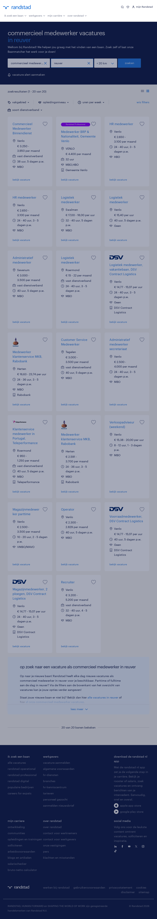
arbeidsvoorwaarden (21, 851)
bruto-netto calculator (22, 870)
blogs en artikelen (19, 857)
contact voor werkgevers (59, 839)
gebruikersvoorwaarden (89, 887)
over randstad (77, 15)
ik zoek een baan (15, 15)
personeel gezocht (55, 799)
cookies (141, 887)
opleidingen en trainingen (25, 839)
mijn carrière (56, 15)
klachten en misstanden (59, 857)
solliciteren (15, 845)
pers (46, 851)
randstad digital (18, 781)
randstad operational (22, 768)
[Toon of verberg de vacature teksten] (145, 91)
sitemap (144, 892)
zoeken (129, 63)
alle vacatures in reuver (103, 697)
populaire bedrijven (21, 787)
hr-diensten (50, 775)
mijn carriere (16, 821)
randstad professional (22, 775)
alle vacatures (17, 762)
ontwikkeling (16, 827)
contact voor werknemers (60, 833)
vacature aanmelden (56, 762)
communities (16, 833)
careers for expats (19, 793)
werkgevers (37, 15)
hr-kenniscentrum (55, 787)
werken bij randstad (56, 887)
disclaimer (128, 892)
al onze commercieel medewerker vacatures (55, 702)
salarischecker (17, 863)
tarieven (48, 793)
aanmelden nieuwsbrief (58, 805)
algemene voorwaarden (58, 768)
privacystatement (120, 887)
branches (49, 781)
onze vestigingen (54, 845)
